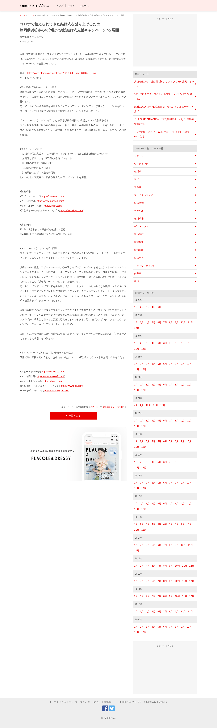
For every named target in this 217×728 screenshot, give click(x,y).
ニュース (84, 5)
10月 (183, 322)
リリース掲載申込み (146, 702)
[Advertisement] (165, 43)
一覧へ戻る (74, 415)
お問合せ (163, 702)
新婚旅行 (139, 234)
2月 (142, 307)
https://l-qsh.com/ (53, 206)
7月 (165, 322)
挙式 (136, 179)
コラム (71, 5)
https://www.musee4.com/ (50, 201)
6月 (159, 322)
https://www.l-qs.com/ (71, 210)
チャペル (139, 210)
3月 (148, 307)
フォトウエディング (144, 265)
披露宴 (137, 187)
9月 (177, 322)
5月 (159, 307)
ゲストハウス (141, 226)
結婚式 (137, 171)
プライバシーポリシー (90, 702)
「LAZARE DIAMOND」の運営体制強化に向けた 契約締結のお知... (164, 121)
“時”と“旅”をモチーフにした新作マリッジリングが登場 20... (163, 96)
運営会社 (108, 702)
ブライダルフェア (143, 195)
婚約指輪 (139, 242)
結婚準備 (139, 203)
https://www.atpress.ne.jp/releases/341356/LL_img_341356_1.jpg (61, 73)
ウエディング (141, 163)
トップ (59, 5)
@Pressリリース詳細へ (114, 407)
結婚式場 (139, 218)
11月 (190, 322)
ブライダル (140, 155)
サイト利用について (125, 702)
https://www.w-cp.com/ (53, 196)
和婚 (136, 281)
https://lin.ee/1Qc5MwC (57, 390)
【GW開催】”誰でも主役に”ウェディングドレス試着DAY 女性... (161, 134)
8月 (171, 322)
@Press (94, 407)
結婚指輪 (139, 250)
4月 (153, 307)
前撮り (137, 273)
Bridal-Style (110, 718)
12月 (136, 328)
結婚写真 (139, 257)
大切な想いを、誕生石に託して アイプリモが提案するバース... (164, 84)
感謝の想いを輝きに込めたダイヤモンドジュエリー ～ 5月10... (164, 109)
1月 (136, 307)
